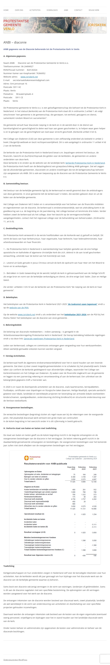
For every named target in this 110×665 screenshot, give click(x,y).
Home (6, 10)
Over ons (19, 10)
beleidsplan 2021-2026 (75, 314)
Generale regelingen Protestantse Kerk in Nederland (49, 338)
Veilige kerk (94, 10)
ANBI (66, 10)
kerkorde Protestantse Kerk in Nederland (85, 163)
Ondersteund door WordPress (15, 660)
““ (82, 304)
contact (78, 10)
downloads (52, 10)
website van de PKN (19, 307)
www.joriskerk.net (29, 76)
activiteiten (35, 10)
